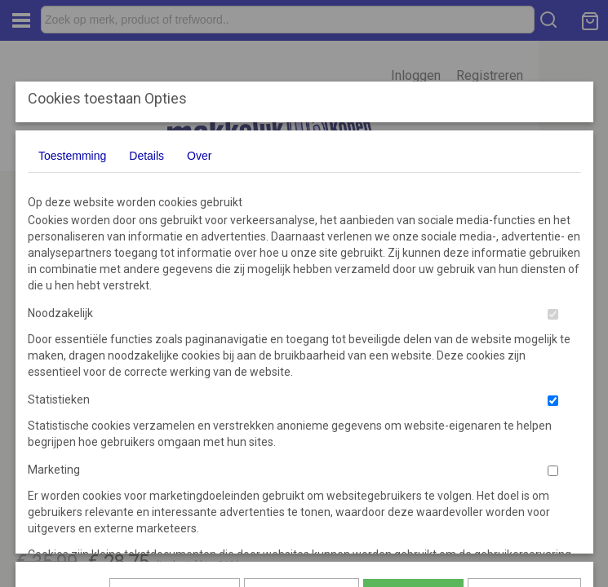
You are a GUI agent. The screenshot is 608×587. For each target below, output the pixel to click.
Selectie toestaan (301, 371)
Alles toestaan (413, 371)
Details (146, 155)
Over (199, 155)
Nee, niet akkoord (524, 371)
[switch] (553, 314)
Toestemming (72, 155)
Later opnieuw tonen (175, 371)
